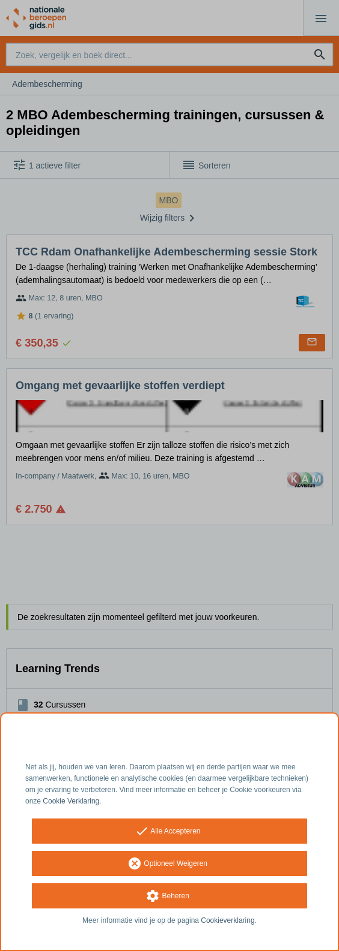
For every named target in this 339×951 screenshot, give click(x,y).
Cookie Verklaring (71, 801)
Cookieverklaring (227, 920)
